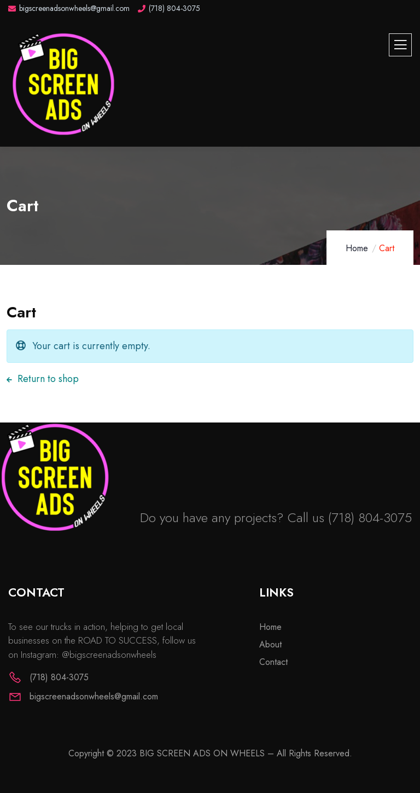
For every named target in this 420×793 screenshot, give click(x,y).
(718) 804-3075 (370, 517)
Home (357, 248)
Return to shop (47, 379)
